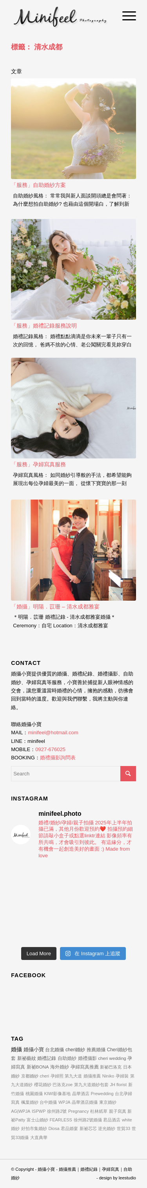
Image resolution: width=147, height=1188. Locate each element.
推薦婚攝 (96, 1049)
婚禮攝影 (87, 1058)
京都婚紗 (29, 1076)
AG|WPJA (20, 1111)
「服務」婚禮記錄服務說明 (44, 325)
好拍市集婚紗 (34, 1128)
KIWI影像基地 (57, 1093)
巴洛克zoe (63, 1084)
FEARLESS (60, 1119)
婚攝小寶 (34, 1049)
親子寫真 (117, 1111)
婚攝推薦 (92, 1076)
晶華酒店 (80, 1093)
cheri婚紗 (75, 1049)
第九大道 (73, 1076)
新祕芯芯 (88, 1128)
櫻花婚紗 (42, 1084)
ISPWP (38, 1111)
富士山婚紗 (37, 1119)
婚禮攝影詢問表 (58, 758)
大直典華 (38, 1137)
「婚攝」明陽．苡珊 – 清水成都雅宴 (55, 606)
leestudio (127, 1177)
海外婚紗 (59, 1066)
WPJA (64, 1102)
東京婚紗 (107, 1102)
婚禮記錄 (46, 1058)
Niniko (108, 1076)
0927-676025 (50, 749)
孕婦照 (57, 1076)
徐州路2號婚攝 (88, 1119)
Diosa (53, 1128)
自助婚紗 (67, 1058)
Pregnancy (78, 1111)
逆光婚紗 (106, 1128)
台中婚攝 (48, 1102)
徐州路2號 (57, 1111)
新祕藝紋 (26, 1058)
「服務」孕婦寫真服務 (38, 464)
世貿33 (123, 1128)
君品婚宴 (69, 1128)
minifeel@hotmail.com (53, 732)
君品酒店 (111, 1119)
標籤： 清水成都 (36, 47)
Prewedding (102, 1093)
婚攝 (16, 1049)
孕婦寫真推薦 (85, 1066)
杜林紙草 (98, 1111)
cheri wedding (112, 1058)
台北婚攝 (54, 1049)
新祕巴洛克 (111, 1067)
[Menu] (125, 15)
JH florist (118, 1084)
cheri (44, 1076)
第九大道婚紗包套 (91, 1084)
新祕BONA (38, 1066)
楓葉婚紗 (29, 1102)
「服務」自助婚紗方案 (38, 185)
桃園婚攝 (34, 1093)
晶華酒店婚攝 (85, 1102)
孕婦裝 (122, 1076)
